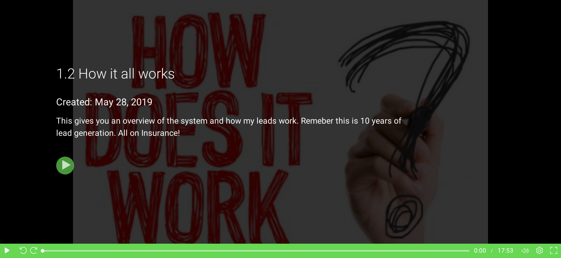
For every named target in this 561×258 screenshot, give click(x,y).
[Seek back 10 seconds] (21, 251)
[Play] (65, 166)
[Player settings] (539, 251)
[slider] (256, 251)
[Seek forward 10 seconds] (35, 251)
